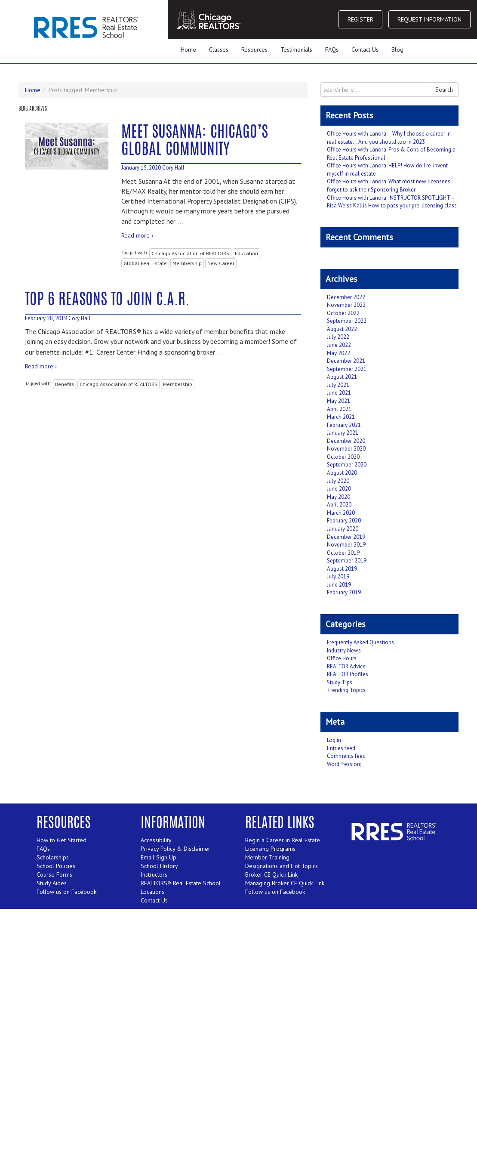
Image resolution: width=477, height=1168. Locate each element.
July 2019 (338, 576)
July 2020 (338, 481)
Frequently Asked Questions (360, 642)
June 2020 (339, 488)
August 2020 (342, 472)
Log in (334, 740)
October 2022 (343, 313)
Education (246, 253)
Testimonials (296, 49)
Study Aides (52, 883)
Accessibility (156, 840)
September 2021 (346, 369)
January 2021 (342, 432)
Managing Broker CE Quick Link (284, 883)
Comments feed (346, 756)
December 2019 (346, 537)
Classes (218, 49)
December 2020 (346, 441)
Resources (254, 49)
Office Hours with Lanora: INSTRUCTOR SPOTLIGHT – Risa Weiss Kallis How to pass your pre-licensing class (392, 202)
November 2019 (346, 544)
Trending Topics (346, 690)
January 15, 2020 (141, 167)
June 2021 (339, 392)
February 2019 (344, 592)
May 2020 (338, 497)
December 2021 (346, 361)
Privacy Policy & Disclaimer (175, 849)
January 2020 (342, 528)
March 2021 (341, 416)
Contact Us (365, 49)
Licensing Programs (270, 849)
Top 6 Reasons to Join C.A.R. (107, 300)
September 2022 (346, 320)
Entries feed (341, 748)
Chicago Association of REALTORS (190, 253)
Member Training (267, 857)
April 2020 (339, 504)
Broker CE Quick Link (271, 874)
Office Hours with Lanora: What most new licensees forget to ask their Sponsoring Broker (388, 185)
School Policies (56, 866)
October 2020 (343, 456)
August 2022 (342, 329)
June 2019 (339, 584)
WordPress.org (344, 764)
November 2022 (346, 305)
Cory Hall (173, 167)
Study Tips (339, 682)
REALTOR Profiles (347, 674)
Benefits (64, 384)
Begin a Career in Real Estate (282, 840)
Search (444, 89)
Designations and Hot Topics (281, 866)
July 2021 (338, 385)
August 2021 (342, 376)
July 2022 (338, 336)
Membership (187, 263)
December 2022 (346, 297)
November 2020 (346, 448)
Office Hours (342, 658)
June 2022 (339, 345)
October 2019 (343, 552)
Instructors (154, 874)
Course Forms (54, 874)
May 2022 (338, 353)
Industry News (344, 650)
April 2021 (339, 409)
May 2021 (338, 401)
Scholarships (53, 857)
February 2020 (344, 520)
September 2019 (346, 560)
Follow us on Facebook (66, 892)
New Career (220, 263)
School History (159, 866)
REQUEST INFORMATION (429, 19)
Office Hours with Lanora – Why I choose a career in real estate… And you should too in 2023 (389, 137)
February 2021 (344, 425)
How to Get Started (61, 840)
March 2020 (341, 512)
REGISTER (360, 19)
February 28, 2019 (46, 318)
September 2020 (346, 464)
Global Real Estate (145, 263)
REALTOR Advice (346, 666)
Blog (397, 49)
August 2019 (342, 568)
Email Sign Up (158, 857)
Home (188, 49)
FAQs (332, 49)
